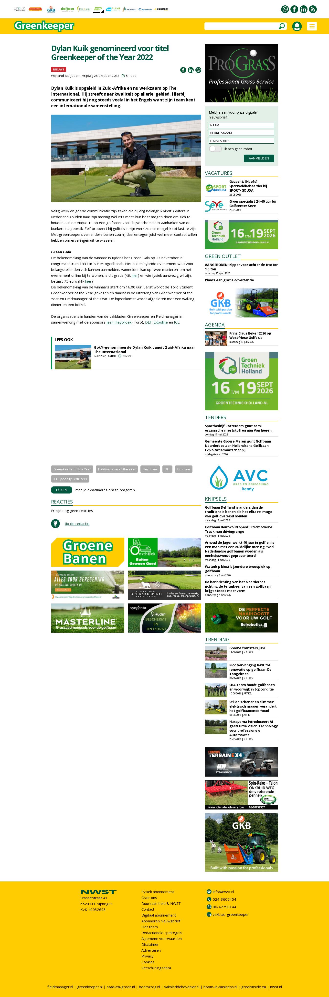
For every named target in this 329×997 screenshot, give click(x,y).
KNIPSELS (216, 498)
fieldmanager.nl (60, 986)
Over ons (149, 897)
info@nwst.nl (223, 891)
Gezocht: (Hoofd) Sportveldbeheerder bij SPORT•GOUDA (248, 186)
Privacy (147, 956)
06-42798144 (224, 906)
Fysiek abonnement (157, 891)
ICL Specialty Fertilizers (70, 479)
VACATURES (218, 173)
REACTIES (62, 501)
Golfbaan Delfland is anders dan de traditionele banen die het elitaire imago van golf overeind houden (238, 511)
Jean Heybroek (118, 322)
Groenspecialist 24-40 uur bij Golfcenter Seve (252, 203)
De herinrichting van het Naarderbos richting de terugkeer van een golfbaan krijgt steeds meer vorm (238, 586)
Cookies (148, 961)
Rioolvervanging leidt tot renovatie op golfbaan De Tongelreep (250, 669)
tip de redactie (77, 523)
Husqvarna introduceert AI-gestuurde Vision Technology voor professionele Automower (253, 728)
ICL (176, 322)
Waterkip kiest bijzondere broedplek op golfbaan (237, 568)
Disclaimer (150, 944)
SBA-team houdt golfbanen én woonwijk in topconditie (252, 686)
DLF (148, 322)
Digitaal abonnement (158, 915)
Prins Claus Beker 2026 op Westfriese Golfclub (250, 335)
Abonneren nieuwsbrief (160, 920)
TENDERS (215, 417)
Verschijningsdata (156, 967)
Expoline (161, 322)
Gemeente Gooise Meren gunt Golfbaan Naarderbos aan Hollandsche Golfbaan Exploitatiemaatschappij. (238, 445)
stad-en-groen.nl (121, 986)
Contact (147, 909)
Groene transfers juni (247, 648)
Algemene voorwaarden (161, 938)
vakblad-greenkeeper (231, 914)
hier (135, 275)
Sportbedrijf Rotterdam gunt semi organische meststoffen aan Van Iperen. (238, 428)
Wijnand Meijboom (66, 75)
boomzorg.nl (149, 986)
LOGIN (61, 490)
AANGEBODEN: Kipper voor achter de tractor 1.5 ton (241, 266)
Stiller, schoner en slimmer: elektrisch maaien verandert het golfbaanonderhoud (253, 706)
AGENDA (215, 324)
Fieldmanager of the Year (117, 469)
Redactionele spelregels (161, 932)
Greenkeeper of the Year (72, 469)
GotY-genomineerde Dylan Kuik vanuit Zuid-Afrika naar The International (144, 349)
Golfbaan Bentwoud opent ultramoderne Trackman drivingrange (238, 529)
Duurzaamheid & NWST (161, 903)
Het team (149, 926)
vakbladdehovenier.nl (181, 986)
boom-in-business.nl (220, 986)
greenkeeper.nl (90, 986)
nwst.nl (276, 986)
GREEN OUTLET (223, 256)
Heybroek (150, 469)
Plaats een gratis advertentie (229, 280)
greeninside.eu (253, 986)
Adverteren (151, 950)
